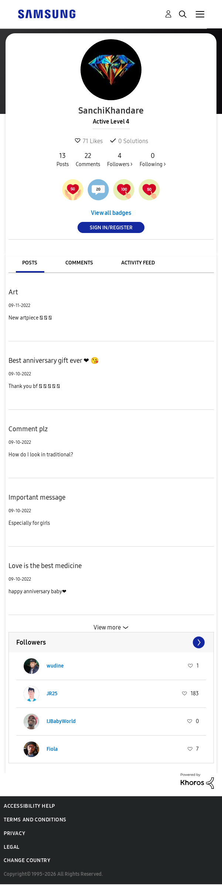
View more (107, 627)
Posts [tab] (29, 263)
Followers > (120, 159)
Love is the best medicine (45, 566)
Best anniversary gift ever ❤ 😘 (53, 361)
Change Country (27, 860)
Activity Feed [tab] (138, 263)
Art (13, 292)
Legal (12, 847)
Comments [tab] (79, 263)
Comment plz (28, 429)
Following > (153, 159)
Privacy (14, 833)
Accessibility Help (29, 806)
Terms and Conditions (35, 820)
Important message (36, 497)
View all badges (111, 212)
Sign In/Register (111, 227)
